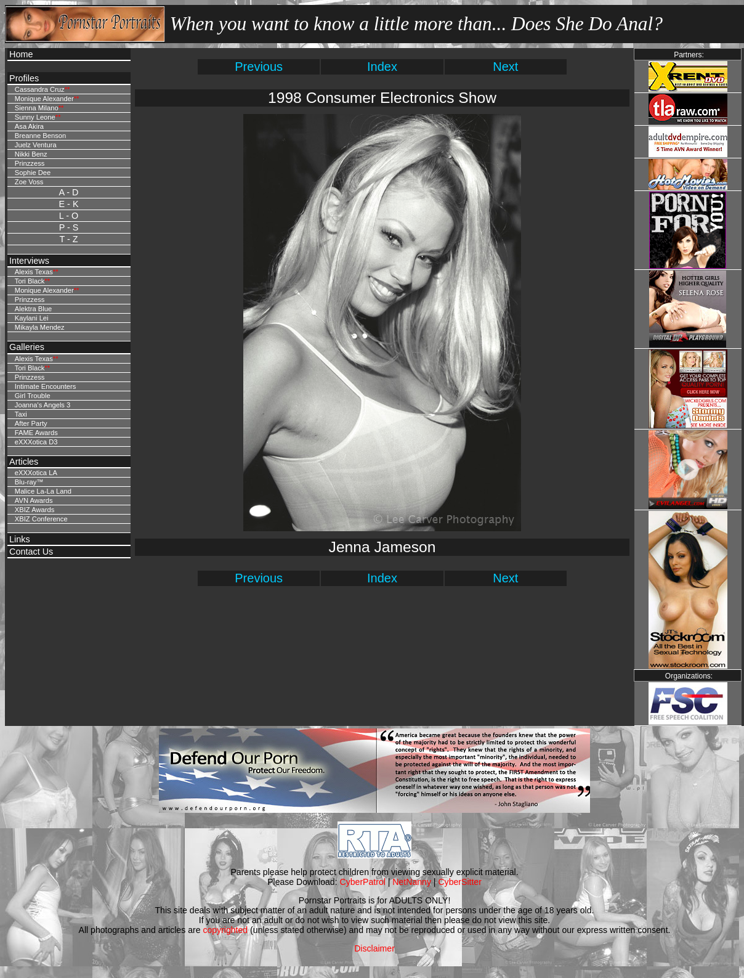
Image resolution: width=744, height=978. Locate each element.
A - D (69, 192)
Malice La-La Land (43, 491)
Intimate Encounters (45, 386)
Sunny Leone (35, 117)
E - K (69, 204)
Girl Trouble (33, 395)
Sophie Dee (33, 172)
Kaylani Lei (32, 318)
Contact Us (31, 551)
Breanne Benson (40, 135)
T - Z (68, 239)
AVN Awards (34, 500)
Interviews (29, 261)
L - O (68, 216)
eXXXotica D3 (36, 442)
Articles (23, 462)
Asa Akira (29, 126)
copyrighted (225, 930)
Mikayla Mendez (40, 327)
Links (19, 539)
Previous (259, 66)
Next (505, 66)
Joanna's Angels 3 (42, 405)
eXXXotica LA (36, 472)
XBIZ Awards (34, 509)
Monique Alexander (44, 98)
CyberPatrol (363, 882)
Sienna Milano (37, 108)
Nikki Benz (31, 154)
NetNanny (411, 882)
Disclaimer (374, 948)
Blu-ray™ (29, 482)
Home (21, 54)
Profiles (24, 78)
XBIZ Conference (41, 519)
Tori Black (30, 281)
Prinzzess (30, 163)
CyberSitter (459, 882)
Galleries (26, 347)
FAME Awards (36, 432)
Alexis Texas (34, 271)
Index (382, 66)
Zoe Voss (29, 181)
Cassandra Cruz (40, 89)
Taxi (21, 414)
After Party (31, 423)
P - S (69, 227)
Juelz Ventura (36, 145)
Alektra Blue (33, 308)
